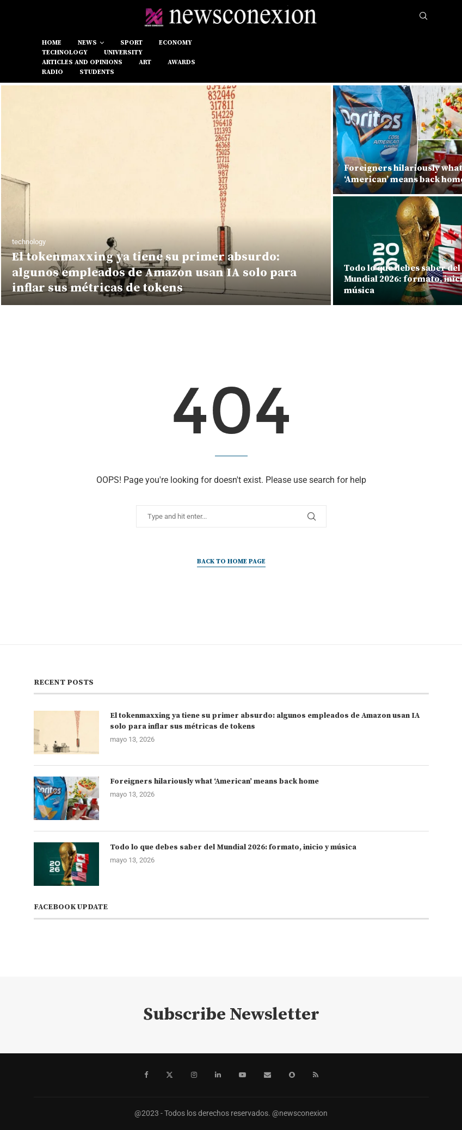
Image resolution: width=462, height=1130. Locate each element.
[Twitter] (169, 1075)
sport (131, 43)
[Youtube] (242, 1075)
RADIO (52, 72)
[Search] (423, 16)
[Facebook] (146, 1075)
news (87, 43)
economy (175, 43)
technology (65, 52)
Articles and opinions (82, 62)
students (96, 72)
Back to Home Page (231, 561)
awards (181, 62)
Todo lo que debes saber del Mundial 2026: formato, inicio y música (233, 847)
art (145, 62)
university (123, 52)
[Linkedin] (218, 1075)
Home (51, 43)
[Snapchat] (292, 1075)
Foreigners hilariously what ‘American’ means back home (214, 781)
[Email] (267, 1075)
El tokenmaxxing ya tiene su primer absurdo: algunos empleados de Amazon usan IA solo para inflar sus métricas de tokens (154, 272)
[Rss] (315, 1075)
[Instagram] (194, 1075)
